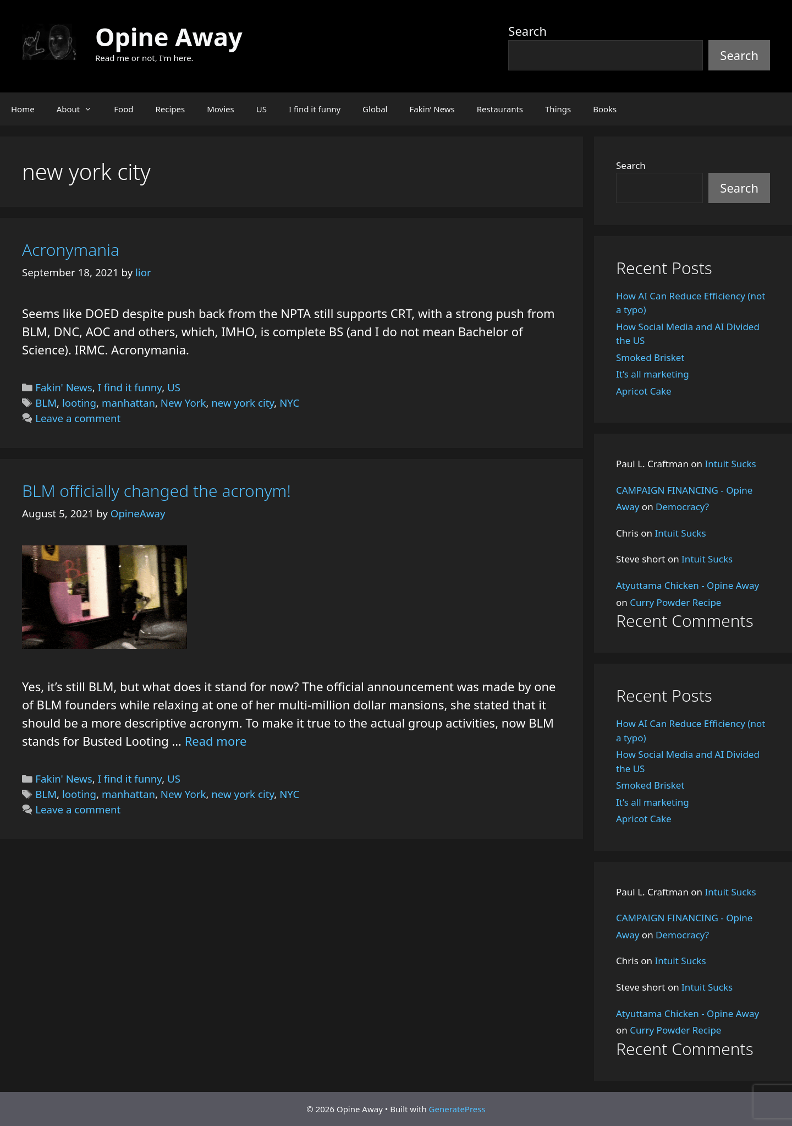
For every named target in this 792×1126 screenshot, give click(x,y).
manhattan (128, 402)
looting (79, 402)
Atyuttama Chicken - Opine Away (687, 585)
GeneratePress (457, 1108)
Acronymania (70, 249)
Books (605, 108)
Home (23, 108)
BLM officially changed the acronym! (156, 490)
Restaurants (500, 108)
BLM (46, 402)
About (80, 108)
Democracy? (682, 506)
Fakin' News (63, 387)
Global (374, 108)
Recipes (170, 108)
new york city (242, 402)
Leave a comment (77, 418)
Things (558, 108)
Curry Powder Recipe (675, 602)
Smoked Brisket (650, 357)
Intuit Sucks (730, 463)
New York (183, 402)
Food (123, 108)
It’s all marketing (652, 374)
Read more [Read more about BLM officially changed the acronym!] (216, 741)
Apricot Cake (644, 391)
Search (527, 31)
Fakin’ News (432, 108)
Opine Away (169, 36)
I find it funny (314, 108)
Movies (220, 108)
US (261, 108)
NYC (289, 402)
